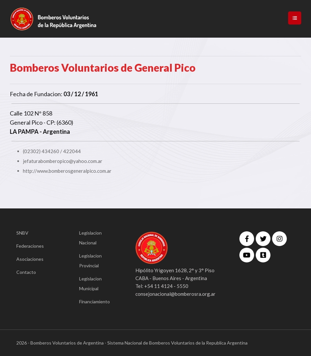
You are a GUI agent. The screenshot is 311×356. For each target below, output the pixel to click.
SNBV (22, 233)
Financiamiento (94, 301)
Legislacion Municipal (90, 283)
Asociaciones (29, 259)
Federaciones (30, 246)
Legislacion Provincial (90, 260)
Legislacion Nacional (90, 237)
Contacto (26, 272)
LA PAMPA (24, 131)
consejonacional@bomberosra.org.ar (175, 294)
